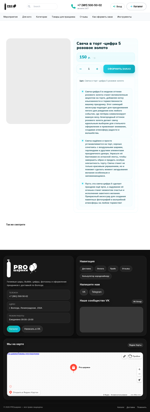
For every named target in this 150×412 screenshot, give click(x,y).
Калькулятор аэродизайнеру (95, 276)
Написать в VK (32, 329)
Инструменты (124, 17)
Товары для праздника (63, 17)
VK (83, 292)
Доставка (86, 269)
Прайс (113, 269)
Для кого (26, 17)
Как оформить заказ (102, 17)
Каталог (13, 329)
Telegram (97, 292)
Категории (41, 17)
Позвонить (141, 407)
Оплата (100, 269)
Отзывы (84, 17)
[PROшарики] (38, 268)
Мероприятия (11, 17)
